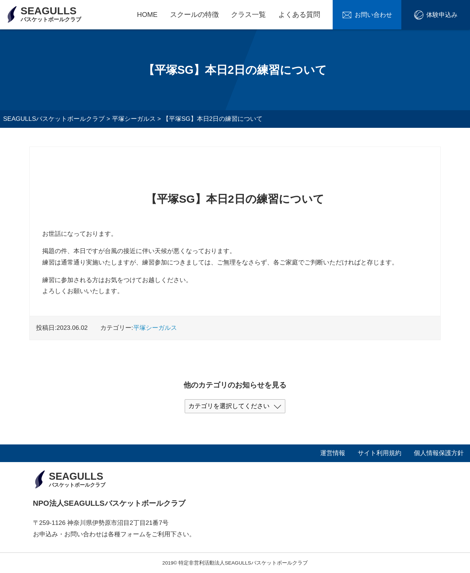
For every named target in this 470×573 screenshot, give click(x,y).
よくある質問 (299, 14)
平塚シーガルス (155, 327)
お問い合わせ (373, 14)
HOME (147, 14)
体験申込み (442, 14)
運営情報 (332, 453)
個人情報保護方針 (439, 453)
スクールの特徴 (194, 14)
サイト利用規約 (379, 453)
